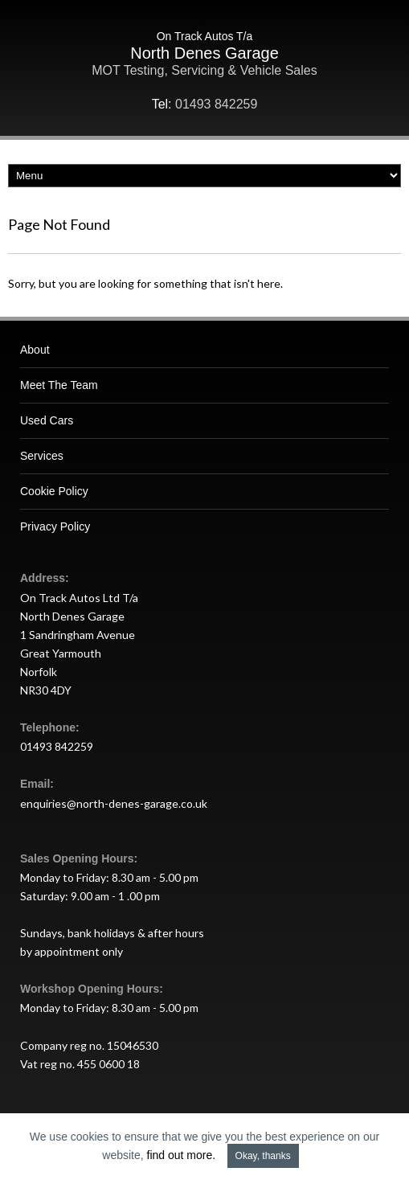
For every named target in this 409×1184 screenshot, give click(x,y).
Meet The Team (59, 385)
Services (41, 455)
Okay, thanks (263, 1155)
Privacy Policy (55, 526)
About (35, 349)
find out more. (181, 1155)
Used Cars (46, 420)
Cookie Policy (54, 491)
